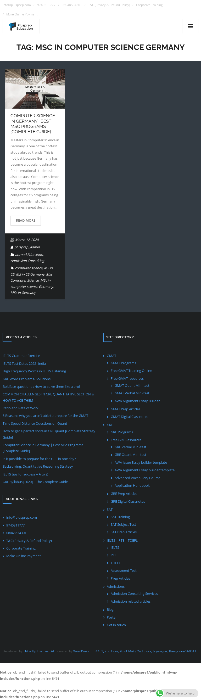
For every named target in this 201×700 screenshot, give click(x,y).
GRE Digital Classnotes (128, 501)
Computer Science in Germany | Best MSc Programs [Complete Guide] (32, 123)
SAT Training (120, 516)
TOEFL (116, 563)
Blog (110, 609)
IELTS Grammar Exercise (21, 355)
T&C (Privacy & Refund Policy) (109, 5)
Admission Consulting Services (134, 593)
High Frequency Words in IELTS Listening (34, 371)
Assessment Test (124, 570)
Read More (25, 220)
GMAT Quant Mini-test (132, 385)
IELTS (115, 547)
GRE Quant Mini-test (130, 454)
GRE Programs (122, 432)
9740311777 (46, 5)
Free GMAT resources (127, 378)
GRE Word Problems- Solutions (27, 379)
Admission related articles (130, 601)
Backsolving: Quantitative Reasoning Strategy (38, 466)
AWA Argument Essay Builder (137, 401)
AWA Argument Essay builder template (145, 470)
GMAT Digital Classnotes (129, 416)
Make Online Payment (21, 14)
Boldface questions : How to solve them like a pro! (41, 386)
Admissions (116, 586)
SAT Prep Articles (124, 532)
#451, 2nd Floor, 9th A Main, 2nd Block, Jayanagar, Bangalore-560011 (146, 651)
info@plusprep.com (17, 5)
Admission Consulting (27, 260)
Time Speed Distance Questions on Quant (35, 423)
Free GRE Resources (126, 440)
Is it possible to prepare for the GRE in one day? (39, 458)
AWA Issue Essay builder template (141, 462)
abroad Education (29, 254)
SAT (110, 509)
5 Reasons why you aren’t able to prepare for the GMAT (45, 415)
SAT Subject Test (123, 524)
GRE (110, 425)
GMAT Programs (123, 363)
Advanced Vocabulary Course (137, 477)
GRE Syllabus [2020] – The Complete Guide (35, 481)
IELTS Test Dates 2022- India (24, 363)
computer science (28, 268)
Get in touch (116, 625)
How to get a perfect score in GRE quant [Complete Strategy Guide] (49, 434)
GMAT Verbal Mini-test (132, 393)
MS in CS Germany (30, 274)
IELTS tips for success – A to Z (25, 474)
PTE (113, 555)
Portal (111, 617)
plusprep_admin (27, 247)
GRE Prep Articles (124, 493)
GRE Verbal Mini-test (130, 447)
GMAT (111, 355)
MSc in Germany (23, 292)
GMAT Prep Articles (125, 409)
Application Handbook (132, 485)
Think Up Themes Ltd (38, 651)
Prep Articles (120, 578)
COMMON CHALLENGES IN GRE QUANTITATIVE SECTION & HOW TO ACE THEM (48, 397)
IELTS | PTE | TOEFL (122, 540)
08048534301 (72, 5)
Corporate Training (149, 5)
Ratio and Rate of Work (20, 408)
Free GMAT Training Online (131, 370)
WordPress (81, 651)
